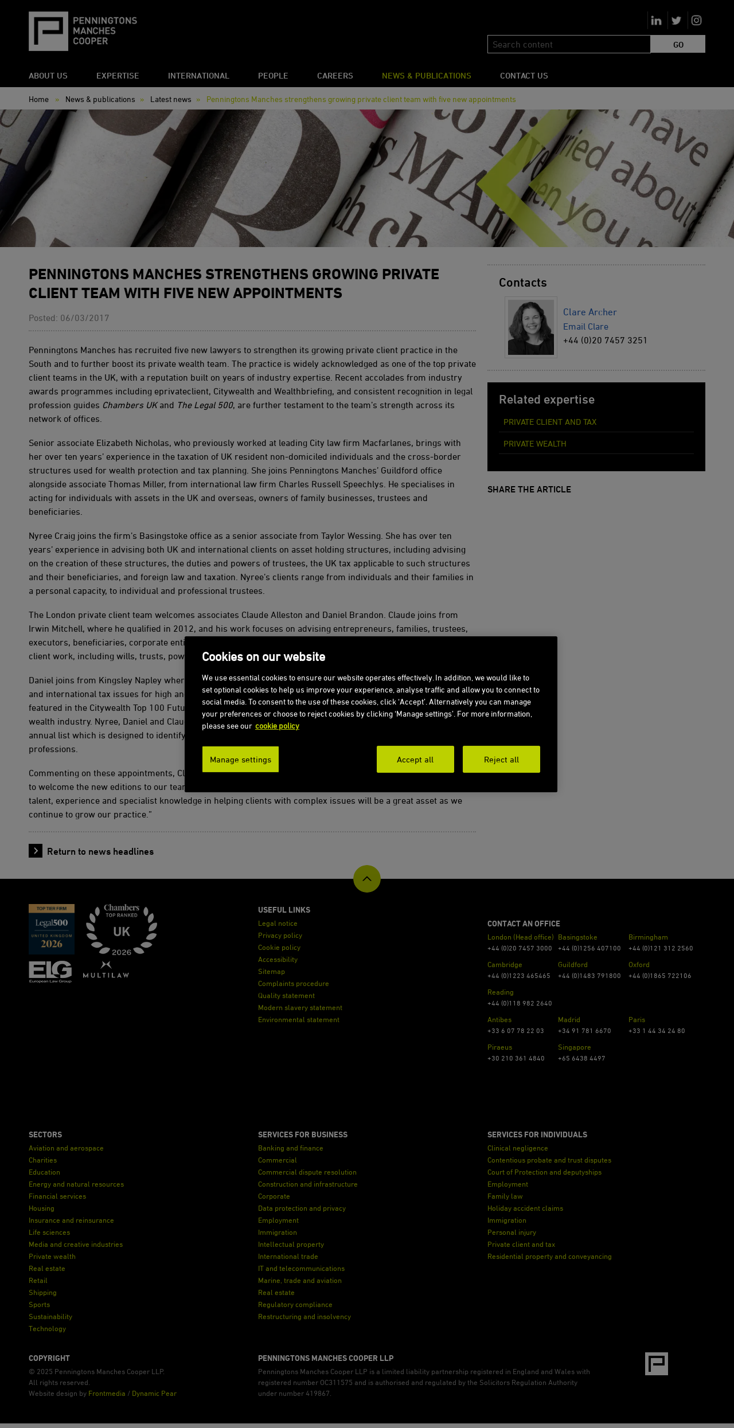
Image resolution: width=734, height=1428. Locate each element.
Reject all (501, 759)
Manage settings (240, 759)
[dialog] (371, 714)
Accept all (415, 759)
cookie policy (277, 725)
